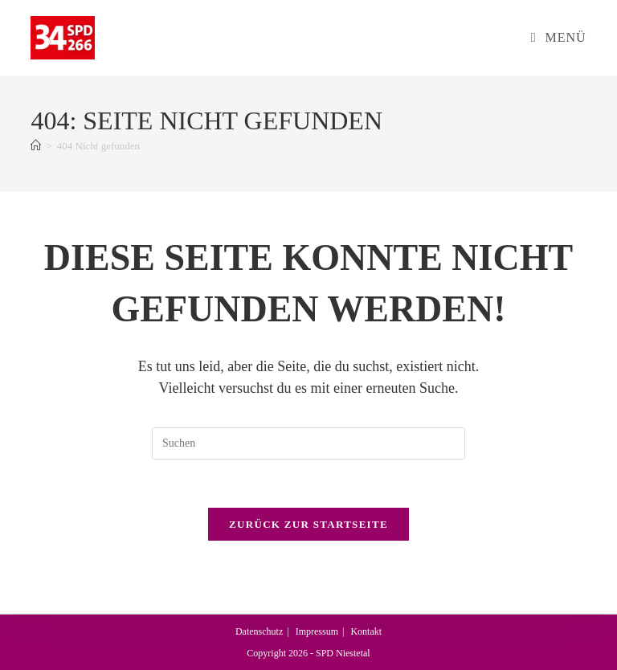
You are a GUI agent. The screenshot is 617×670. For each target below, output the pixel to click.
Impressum (317, 631)
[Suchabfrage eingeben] (308, 443)
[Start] (36, 146)
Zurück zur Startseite (308, 525)
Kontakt (366, 631)
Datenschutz (259, 631)
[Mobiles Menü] (558, 37)
